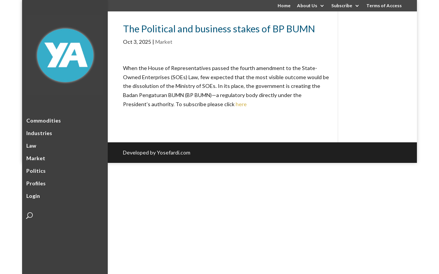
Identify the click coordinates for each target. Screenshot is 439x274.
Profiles (36, 182)
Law (31, 144)
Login (33, 195)
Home (284, 5)
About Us (307, 5)
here (241, 104)
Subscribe (341, 5)
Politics (36, 169)
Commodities (43, 119)
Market (35, 157)
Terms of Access (384, 5)
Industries (39, 132)
